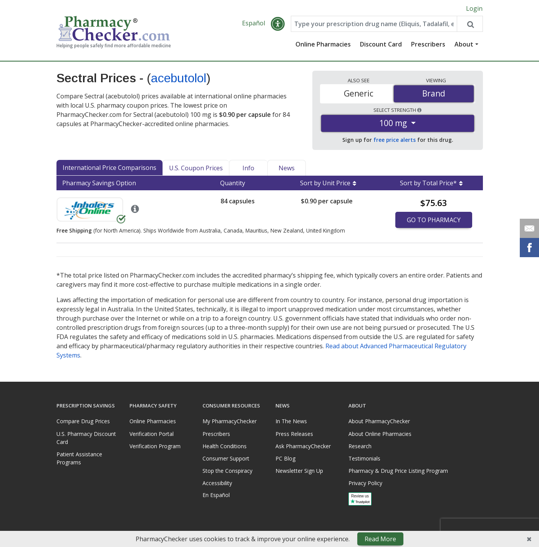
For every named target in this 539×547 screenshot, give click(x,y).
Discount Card (381, 44)
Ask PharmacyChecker (303, 446)
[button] (278, 24)
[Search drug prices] (469, 24)
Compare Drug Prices (83, 421)
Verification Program (155, 446)
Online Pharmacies (323, 44)
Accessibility (217, 483)
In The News (291, 421)
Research (359, 446)
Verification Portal (151, 433)
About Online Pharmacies (379, 433)
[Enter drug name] (374, 24)
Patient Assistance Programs (79, 458)
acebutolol (178, 78)
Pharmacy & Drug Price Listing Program (398, 470)
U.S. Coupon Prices (196, 168)
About (463, 44)
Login (474, 8)
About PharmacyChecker (379, 421)
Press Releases (294, 433)
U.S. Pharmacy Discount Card (86, 438)
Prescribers (428, 44)
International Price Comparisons (109, 167)
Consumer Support (225, 458)
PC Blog (285, 458)
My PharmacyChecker (229, 421)
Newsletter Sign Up (299, 470)
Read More (380, 539)
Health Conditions (224, 446)
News (287, 168)
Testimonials (364, 458)
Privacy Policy (365, 483)
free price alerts (394, 139)
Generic (358, 93)
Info (248, 168)
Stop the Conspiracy (227, 470)
